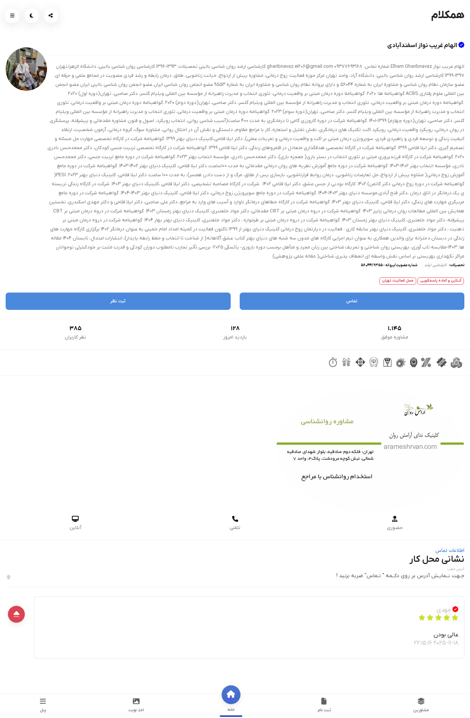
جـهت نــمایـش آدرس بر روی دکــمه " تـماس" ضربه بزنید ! (400, 575)
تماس (351, 301)
